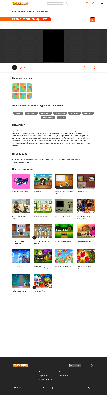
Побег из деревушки (86, 303)
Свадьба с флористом (64, 328)
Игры (14, 11)
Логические (82, 183)
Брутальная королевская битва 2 (21, 279)
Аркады (23, 183)
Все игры (42, 394)
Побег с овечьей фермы (64, 303)
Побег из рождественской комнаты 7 (64, 254)
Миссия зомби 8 (43, 353)
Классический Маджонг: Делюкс (43, 304)
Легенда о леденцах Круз (21, 253)
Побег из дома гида (86, 253)
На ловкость (37, 183)
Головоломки (67, 183)
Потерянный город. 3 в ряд (86, 329)
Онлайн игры (63, 394)
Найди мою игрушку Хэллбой (21, 354)
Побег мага (21, 328)
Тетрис (68, 187)
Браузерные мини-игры (26, 11)
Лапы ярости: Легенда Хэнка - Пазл (86, 279)
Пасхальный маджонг (43, 278)
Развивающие (54, 187)
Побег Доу (43, 253)
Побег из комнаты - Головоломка (21, 304)
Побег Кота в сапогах (64, 278)
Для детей (39, 187)
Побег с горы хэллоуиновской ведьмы (43, 329)
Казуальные (52, 183)
